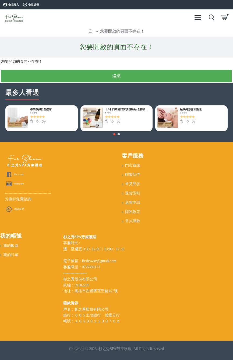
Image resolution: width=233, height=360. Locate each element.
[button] (114, 134)
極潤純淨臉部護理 (191, 109)
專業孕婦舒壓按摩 (41, 109)
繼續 (116, 76)
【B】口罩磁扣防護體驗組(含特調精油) (127, 109)
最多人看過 (22, 92)
